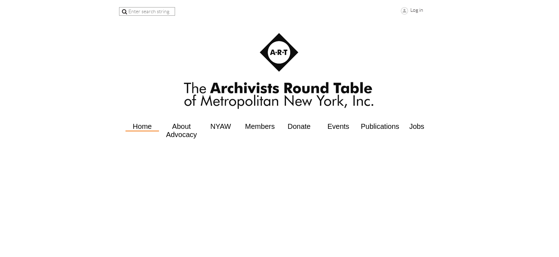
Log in (416, 10)
